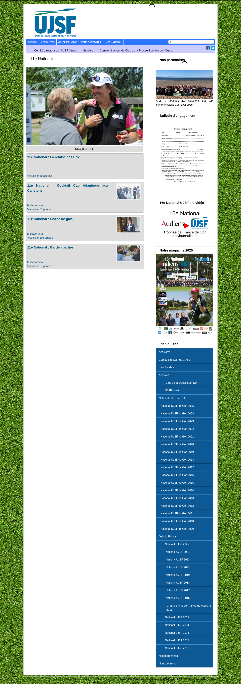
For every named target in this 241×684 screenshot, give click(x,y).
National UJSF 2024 (175, 551)
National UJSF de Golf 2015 (177, 482)
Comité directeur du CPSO (174, 359)
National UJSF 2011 (174, 648)
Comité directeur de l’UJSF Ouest (55, 50)
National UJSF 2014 (174, 625)
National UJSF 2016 (175, 598)
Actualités (164, 352)
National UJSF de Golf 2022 (177, 428)
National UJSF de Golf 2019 (177, 452)
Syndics (88, 50)
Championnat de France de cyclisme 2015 (186, 607)
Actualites (48, 42)
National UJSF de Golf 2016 (177, 475)
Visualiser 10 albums (39, 175)
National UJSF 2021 (175, 567)
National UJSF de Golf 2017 (177, 467)
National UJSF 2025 (174, 544)
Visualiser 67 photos (39, 266)
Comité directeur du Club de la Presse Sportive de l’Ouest (136, 50)
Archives (164, 375)
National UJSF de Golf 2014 (177, 490)
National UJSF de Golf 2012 (177, 505)
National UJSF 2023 (175, 559)
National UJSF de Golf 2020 (177, 444)
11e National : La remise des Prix (53, 157)
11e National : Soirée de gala (50, 219)
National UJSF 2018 (175, 582)
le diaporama (35, 205)
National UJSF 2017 (175, 590)
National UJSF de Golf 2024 (177, 413)
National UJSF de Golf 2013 (177, 498)
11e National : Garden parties (50, 247)
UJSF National (113, 42)
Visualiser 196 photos (40, 237)
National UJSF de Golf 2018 (177, 459)
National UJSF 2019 (175, 575)
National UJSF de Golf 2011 (177, 513)
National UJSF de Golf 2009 (177, 528)
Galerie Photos (67, 42)
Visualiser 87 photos (39, 209)
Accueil (32, 42)
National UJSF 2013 (174, 632)
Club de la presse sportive (178, 382)
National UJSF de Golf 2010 (177, 521)
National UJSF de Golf (172, 398)
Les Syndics (166, 367)
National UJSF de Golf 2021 (177, 436)
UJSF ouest (169, 390)
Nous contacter (91, 42)
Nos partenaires (168, 655)
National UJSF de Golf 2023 (177, 421)
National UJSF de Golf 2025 (177, 405)
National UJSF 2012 (174, 640)
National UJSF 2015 (174, 617)
